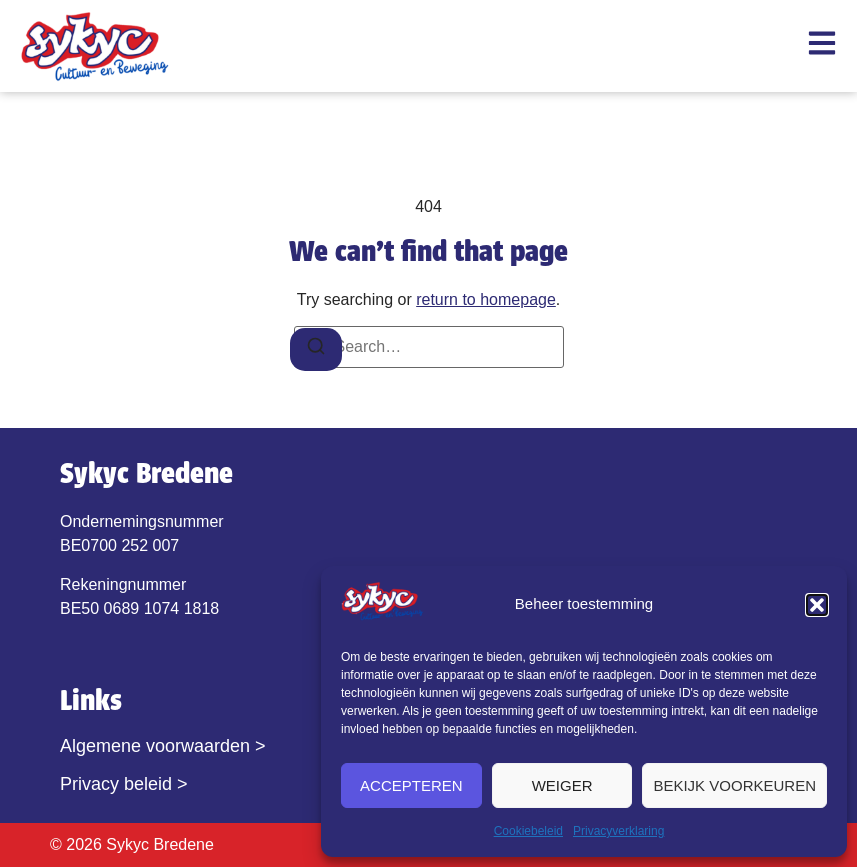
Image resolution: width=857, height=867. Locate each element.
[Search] (316, 349)
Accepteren (411, 785)
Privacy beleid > (124, 784)
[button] (817, 605)
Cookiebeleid (528, 831)
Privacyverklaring (618, 831)
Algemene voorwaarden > (163, 746)
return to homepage (486, 299)
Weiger (562, 785)
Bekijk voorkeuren (734, 785)
